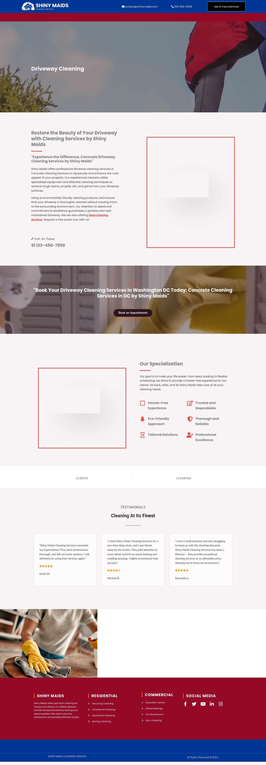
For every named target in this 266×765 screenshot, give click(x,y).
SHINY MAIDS (50, 698)
